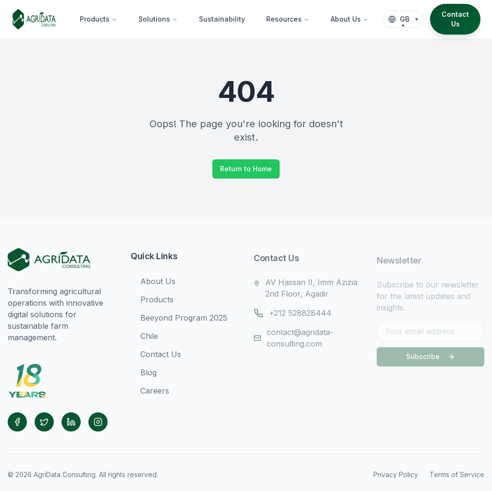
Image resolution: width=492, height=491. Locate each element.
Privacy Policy (395, 474)
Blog (144, 376)
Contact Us (455, 19)
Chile (144, 339)
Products (98, 19)
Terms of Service (457, 474)
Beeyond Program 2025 (179, 321)
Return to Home (246, 169)
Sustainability (222, 19)
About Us (350, 19)
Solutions (158, 19)
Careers (150, 394)
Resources (287, 19)
